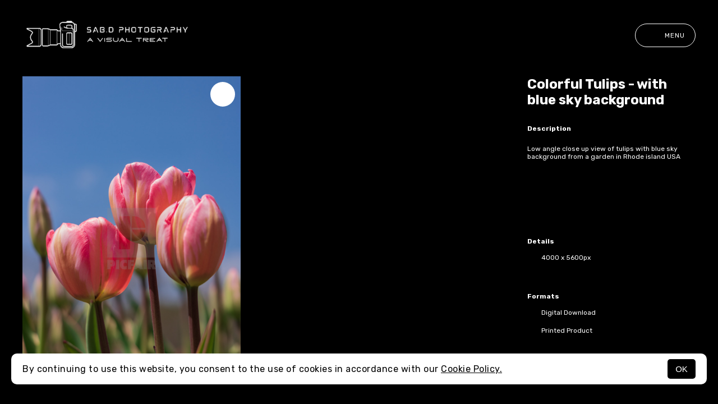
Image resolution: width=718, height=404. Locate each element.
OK (681, 369)
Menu (665, 35)
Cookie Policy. (471, 369)
